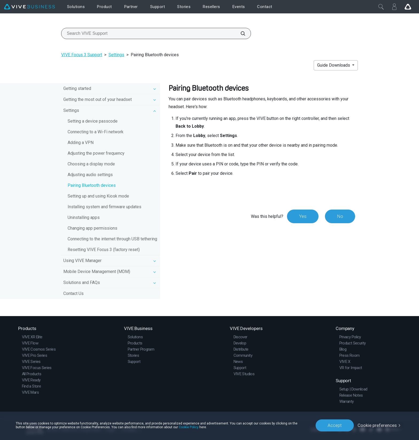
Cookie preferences (377, 425)
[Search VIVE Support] (240, 33)
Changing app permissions (92, 228)
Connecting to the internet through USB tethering (112, 238)
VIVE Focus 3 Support (81, 54)
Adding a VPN (81, 142)
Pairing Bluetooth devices (92, 185)
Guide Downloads (334, 65)
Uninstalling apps (84, 217)
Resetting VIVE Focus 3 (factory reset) (104, 249)
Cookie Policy (189, 427)
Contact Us (73, 293)
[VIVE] (29, 7)
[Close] (381, 6)
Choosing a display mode (91, 163)
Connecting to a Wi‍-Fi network (95, 131)
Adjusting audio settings (90, 174)
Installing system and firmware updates (104, 206)
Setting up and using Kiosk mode (98, 196)
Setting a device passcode (93, 121)
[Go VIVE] (407, 6)
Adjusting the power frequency (96, 153)
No (340, 216)
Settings (116, 54)
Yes (303, 216)
